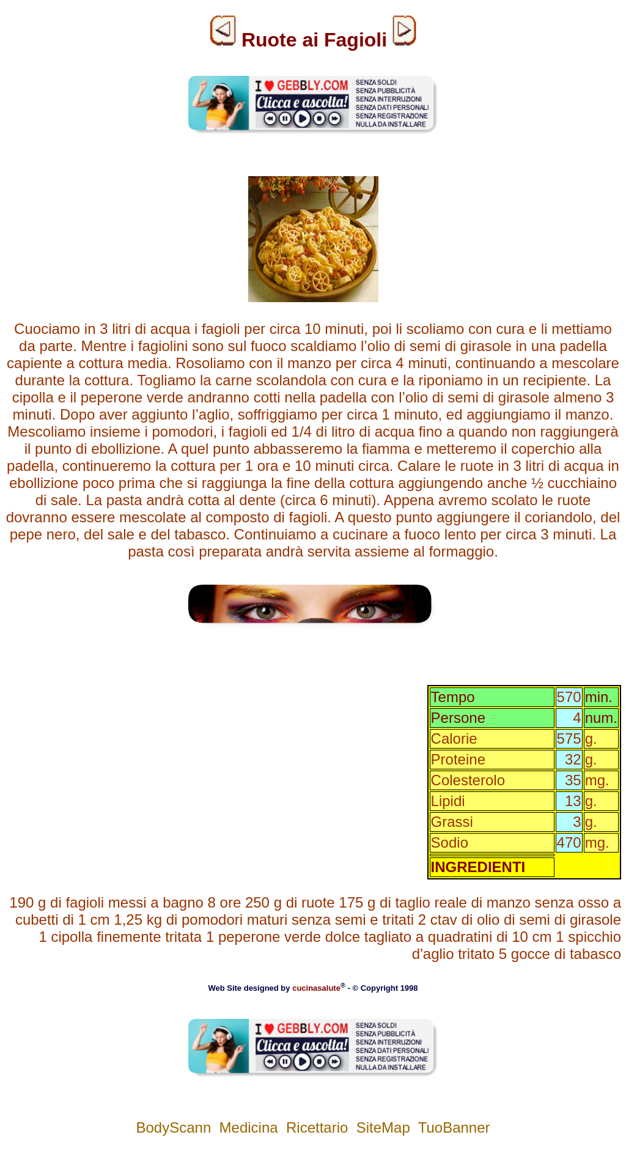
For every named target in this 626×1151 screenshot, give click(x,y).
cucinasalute (316, 988)
